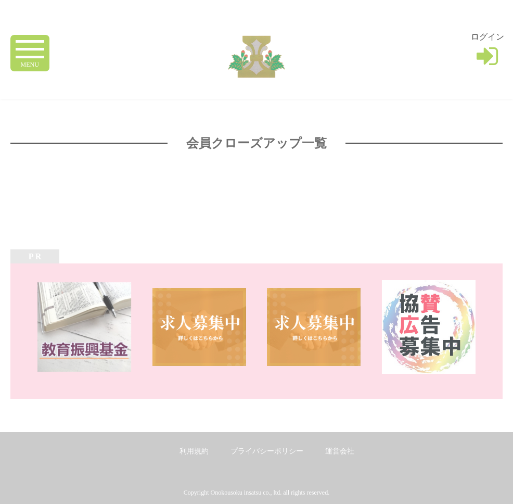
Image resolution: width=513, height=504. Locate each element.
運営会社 (339, 451)
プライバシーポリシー (266, 451)
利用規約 (194, 451)
